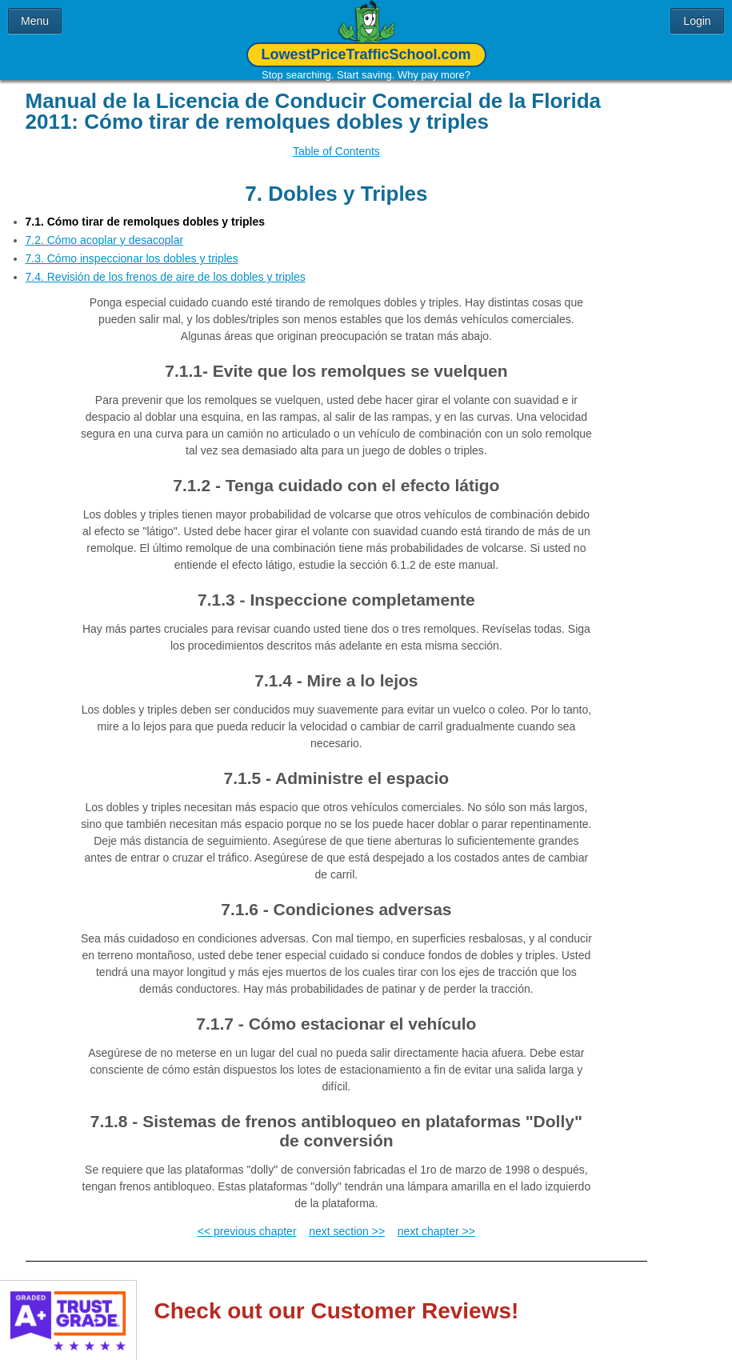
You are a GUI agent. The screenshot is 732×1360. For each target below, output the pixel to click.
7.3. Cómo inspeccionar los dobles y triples (132, 246)
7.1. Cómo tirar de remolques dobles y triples (146, 209)
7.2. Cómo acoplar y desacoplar (105, 228)
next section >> (347, 1219)
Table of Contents (336, 151)
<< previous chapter (247, 1219)
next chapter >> (436, 1219)
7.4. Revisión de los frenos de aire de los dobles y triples (166, 264)
